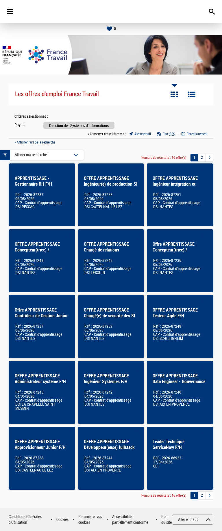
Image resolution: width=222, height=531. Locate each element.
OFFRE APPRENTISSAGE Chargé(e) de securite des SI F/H (109, 315)
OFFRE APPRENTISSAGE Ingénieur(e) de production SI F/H (110, 184)
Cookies (62, 519)
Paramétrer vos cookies (90, 519)
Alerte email (142, 134)
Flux (169, 134)
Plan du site (166, 519)
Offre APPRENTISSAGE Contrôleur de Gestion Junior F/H (41, 315)
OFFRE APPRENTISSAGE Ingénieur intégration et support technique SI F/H (176, 184)
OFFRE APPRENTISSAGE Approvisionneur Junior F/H (40, 444)
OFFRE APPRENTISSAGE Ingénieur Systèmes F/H (106, 378)
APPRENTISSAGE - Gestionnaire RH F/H (33, 181)
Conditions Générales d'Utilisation (25, 519)
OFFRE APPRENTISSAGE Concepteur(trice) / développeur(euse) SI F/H (38, 249)
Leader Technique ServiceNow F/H (168, 444)
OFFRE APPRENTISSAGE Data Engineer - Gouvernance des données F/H (179, 381)
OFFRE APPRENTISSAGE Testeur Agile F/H (175, 312)
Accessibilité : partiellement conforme (130, 519)
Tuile (174, 94)
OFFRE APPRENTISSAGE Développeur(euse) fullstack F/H (109, 447)
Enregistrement (197, 134)
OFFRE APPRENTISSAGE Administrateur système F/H (40, 378)
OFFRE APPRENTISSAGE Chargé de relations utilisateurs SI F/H (106, 249)
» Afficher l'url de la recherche (34, 142)
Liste (191, 94)
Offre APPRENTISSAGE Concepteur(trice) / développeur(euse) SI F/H (176, 249)
